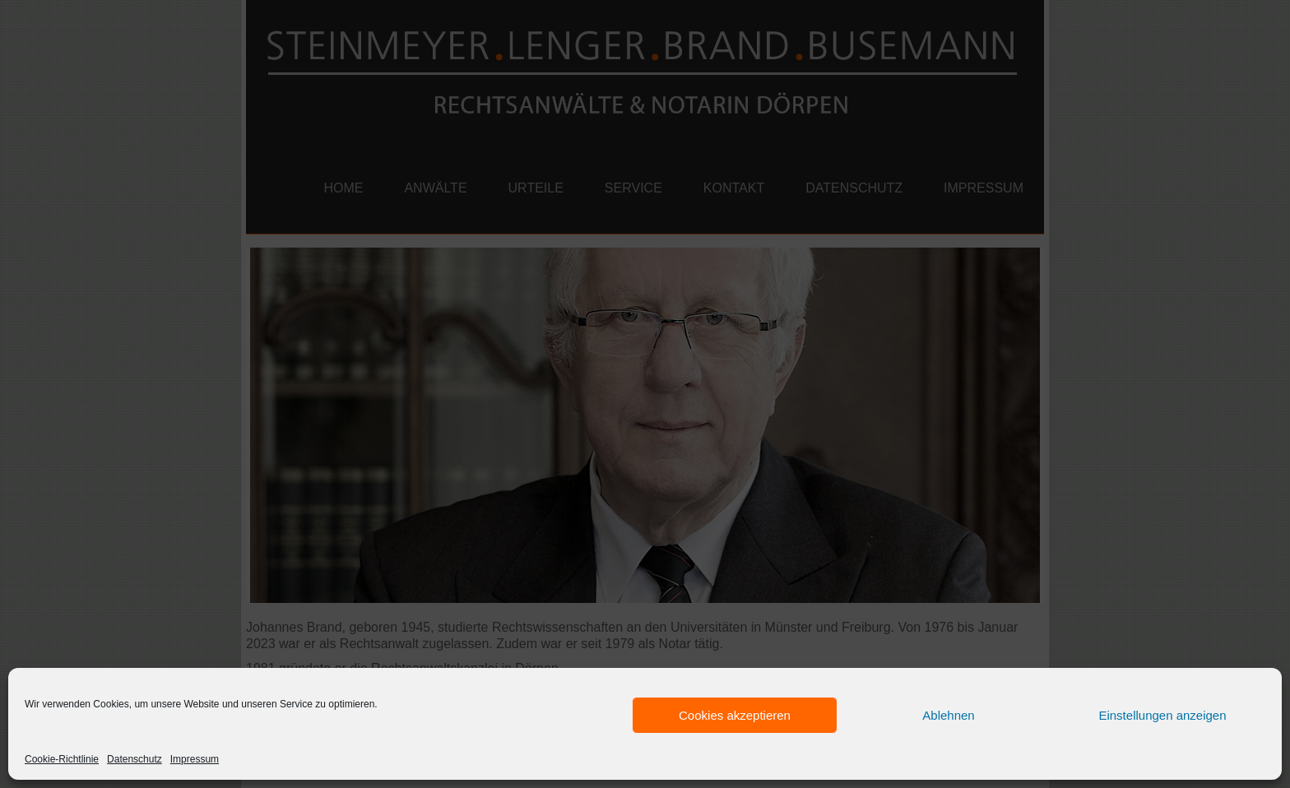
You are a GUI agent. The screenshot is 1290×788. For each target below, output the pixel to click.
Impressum (194, 759)
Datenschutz (134, 759)
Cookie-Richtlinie (62, 759)
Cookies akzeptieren (735, 715)
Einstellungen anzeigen (1162, 715)
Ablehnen (948, 715)
